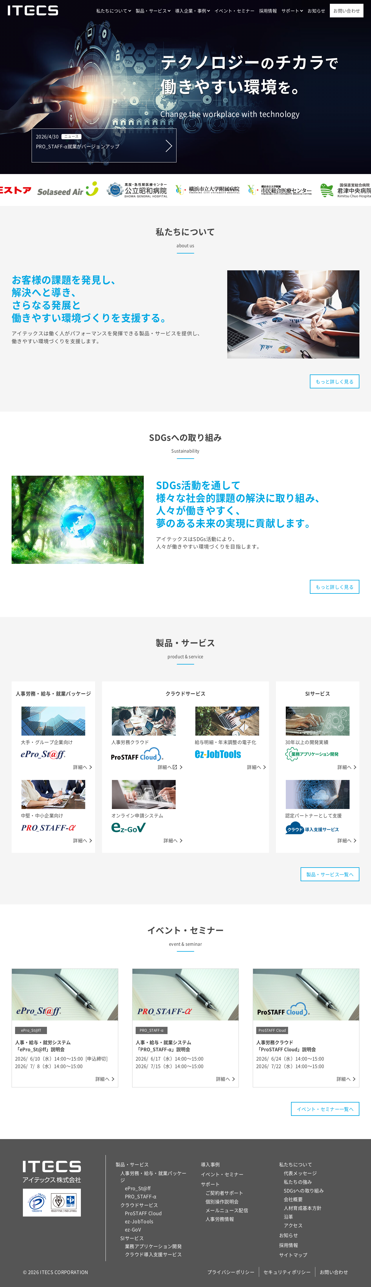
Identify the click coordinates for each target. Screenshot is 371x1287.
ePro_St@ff (137, 1188)
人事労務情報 (219, 1218)
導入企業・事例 (190, 10)
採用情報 (268, 10)
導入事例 (210, 1164)
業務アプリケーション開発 (153, 1246)
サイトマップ (293, 1254)
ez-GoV (133, 1229)
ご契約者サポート (224, 1192)
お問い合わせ (346, 10)
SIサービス (132, 1237)
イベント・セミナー (234, 10)
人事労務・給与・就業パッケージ (153, 1176)
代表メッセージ (300, 1173)
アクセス (293, 1225)
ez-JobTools (139, 1221)
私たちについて (111, 10)
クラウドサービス (139, 1204)
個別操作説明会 (222, 1201)
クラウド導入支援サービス (153, 1254)
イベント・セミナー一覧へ (325, 1108)
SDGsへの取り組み (304, 1190)
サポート (290, 10)
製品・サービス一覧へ (330, 874)
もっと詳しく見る (335, 381)
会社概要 (293, 1199)
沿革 (288, 1216)
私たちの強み (298, 1181)
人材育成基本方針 (303, 1207)
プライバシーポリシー (230, 1271)
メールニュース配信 (226, 1210)
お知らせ (316, 10)
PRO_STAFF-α (141, 1196)
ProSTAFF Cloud (143, 1213)
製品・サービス (151, 10)
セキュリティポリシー (287, 1271)
